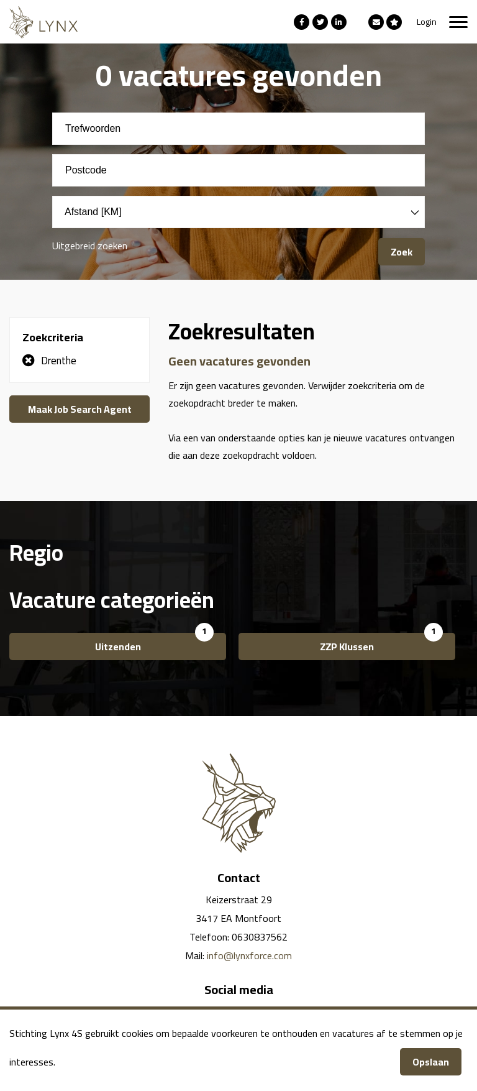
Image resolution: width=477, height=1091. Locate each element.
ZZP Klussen (347, 646)
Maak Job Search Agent (80, 409)
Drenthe (58, 361)
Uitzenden (118, 646)
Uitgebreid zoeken (89, 245)
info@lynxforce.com (249, 955)
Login (427, 22)
